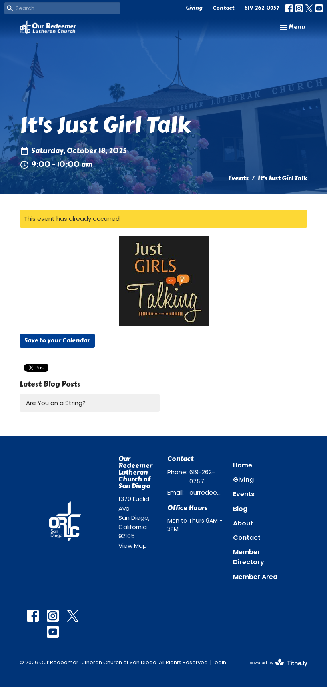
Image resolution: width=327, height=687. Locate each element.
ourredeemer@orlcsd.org (207, 492)
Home (242, 465)
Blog (240, 508)
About (243, 523)
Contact (223, 8)
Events (238, 178)
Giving (194, 8)
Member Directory (248, 557)
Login (219, 662)
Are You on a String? (56, 403)
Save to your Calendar (57, 340)
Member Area (255, 576)
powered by (278, 663)
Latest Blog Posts (50, 384)
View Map (132, 545)
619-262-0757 (261, 8)
